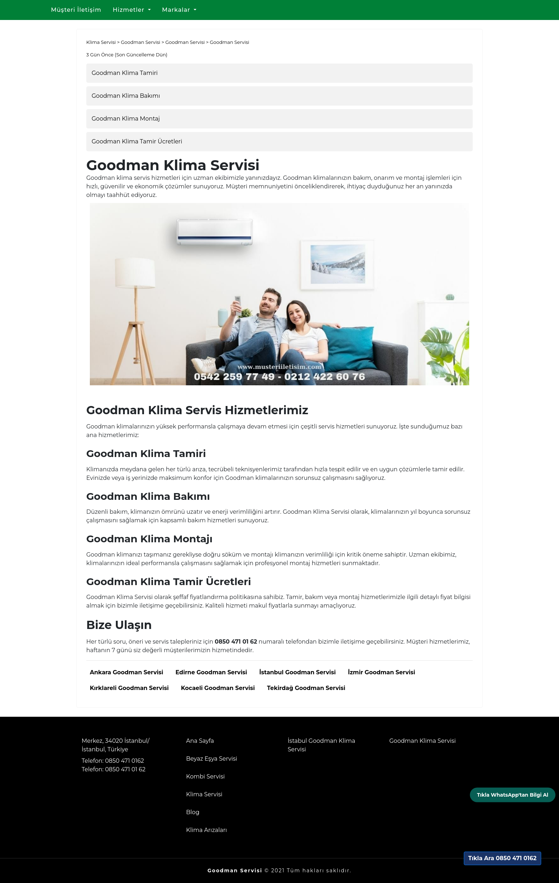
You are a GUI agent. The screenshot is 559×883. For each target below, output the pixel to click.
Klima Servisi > (103, 42)
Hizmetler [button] (129, 9)
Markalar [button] (177, 9)
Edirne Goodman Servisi (211, 672)
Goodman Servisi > (143, 42)
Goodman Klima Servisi (422, 740)
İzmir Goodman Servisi (381, 672)
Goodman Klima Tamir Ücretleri (137, 141)
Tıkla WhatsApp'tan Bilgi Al (512, 794)
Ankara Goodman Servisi (126, 672)
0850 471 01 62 (125, 769)
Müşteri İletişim (76, 9)
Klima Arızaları (206, 830)
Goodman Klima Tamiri (125, 73)
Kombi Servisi (205, 776)
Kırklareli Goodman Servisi (129, 688)
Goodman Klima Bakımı (126, 95)
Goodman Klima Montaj (126, 118)
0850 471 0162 (124, 760)
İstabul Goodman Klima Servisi (321, 745)
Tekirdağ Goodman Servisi (306, 688)
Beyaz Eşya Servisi (211, 758)
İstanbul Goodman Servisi (297, 672)
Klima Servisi (204, 794)
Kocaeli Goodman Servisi (218, 688)
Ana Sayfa (200, 740)
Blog (192, 812)
